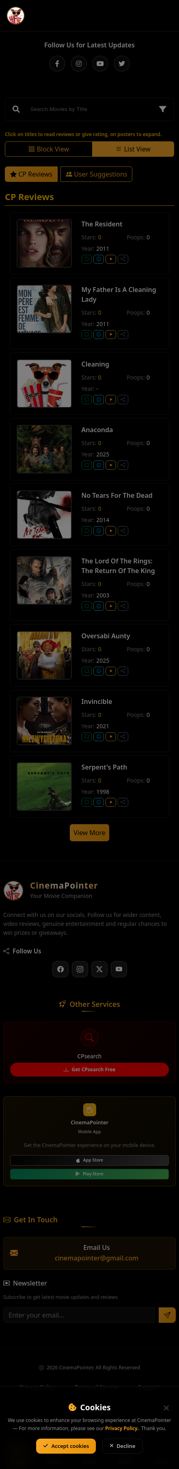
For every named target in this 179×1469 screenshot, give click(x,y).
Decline (122, 1446)
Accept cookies (66, 1446)
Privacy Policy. (121, 1428)
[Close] (166, 1408)
